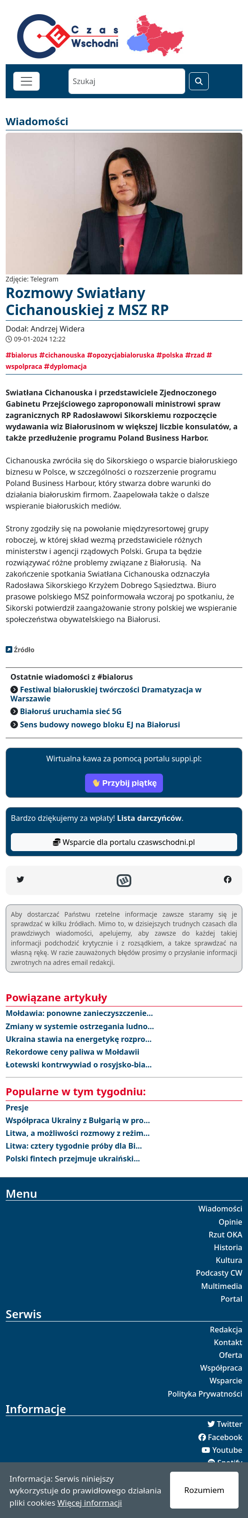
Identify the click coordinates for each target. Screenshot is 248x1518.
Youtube (227, 1450)
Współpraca (221, 1368)
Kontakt (228, 1342)
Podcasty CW (219, 1273)
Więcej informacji (89, 1502)
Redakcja (226, 1329)
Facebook (225, 1437)
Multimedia (221, 1286)
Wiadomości (220, 1208)
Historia (228, 1247)
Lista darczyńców (149, 818)
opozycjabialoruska (120, 354)
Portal (231, 1299)
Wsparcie (225, 1380)
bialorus (21, 354)
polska (169, 354)
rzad (195, 354)
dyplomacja (65, 366)
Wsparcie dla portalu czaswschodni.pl (124, 842)
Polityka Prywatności (205, 1394)
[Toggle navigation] (26, 81)
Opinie (230, 1222)
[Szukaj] (126, 81)
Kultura (229, 1260)
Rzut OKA (225, 1234)
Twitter (229, 1424)
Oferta (231, 1355)
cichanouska (62, 354)
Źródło (23, 649)
